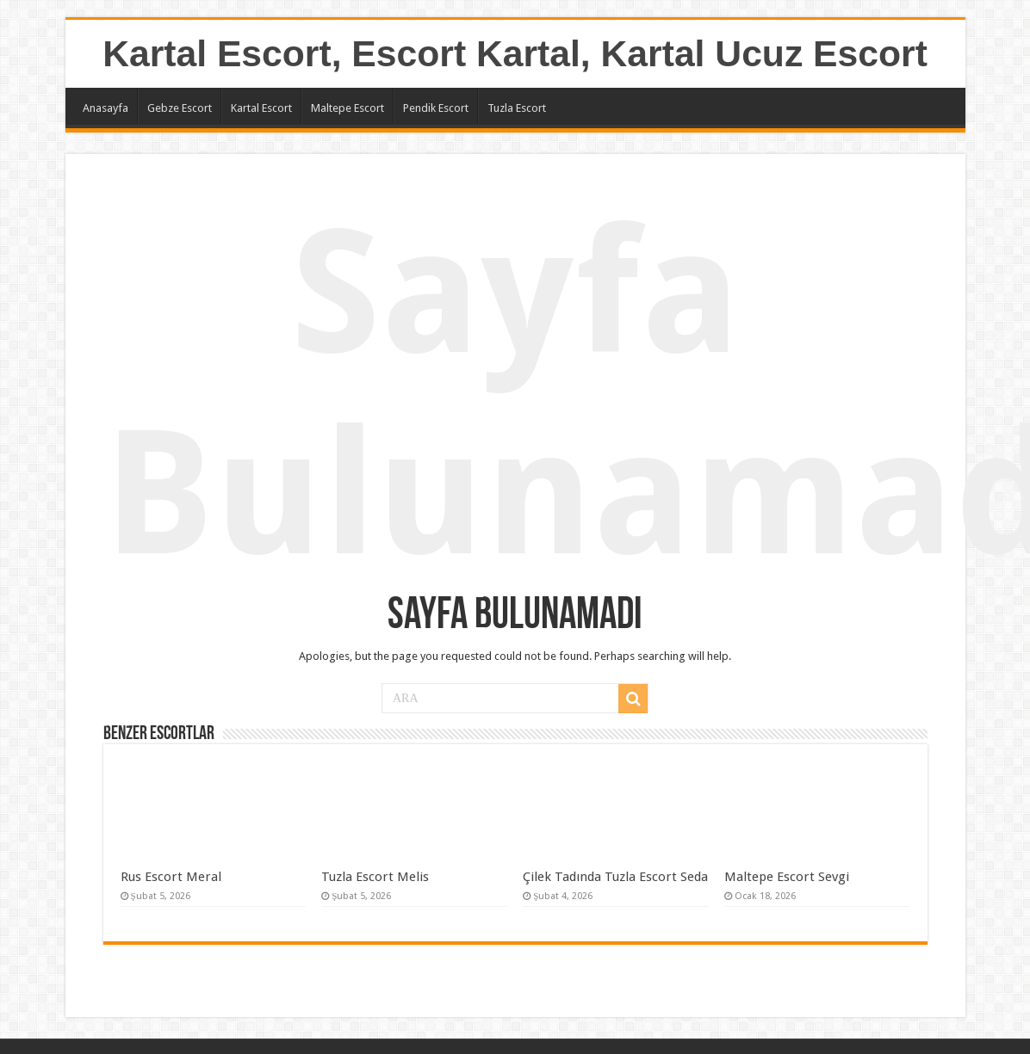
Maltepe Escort (347, 108)
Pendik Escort (435, 108)
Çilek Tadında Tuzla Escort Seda (615, 876)
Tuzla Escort (516, 108)
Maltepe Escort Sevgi (786, 876)
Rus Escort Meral (171, 876)
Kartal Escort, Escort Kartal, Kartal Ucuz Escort (515, 53)
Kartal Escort (261, 108)
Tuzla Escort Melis (375, 876)
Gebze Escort (179, 108)
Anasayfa (105, 108)
